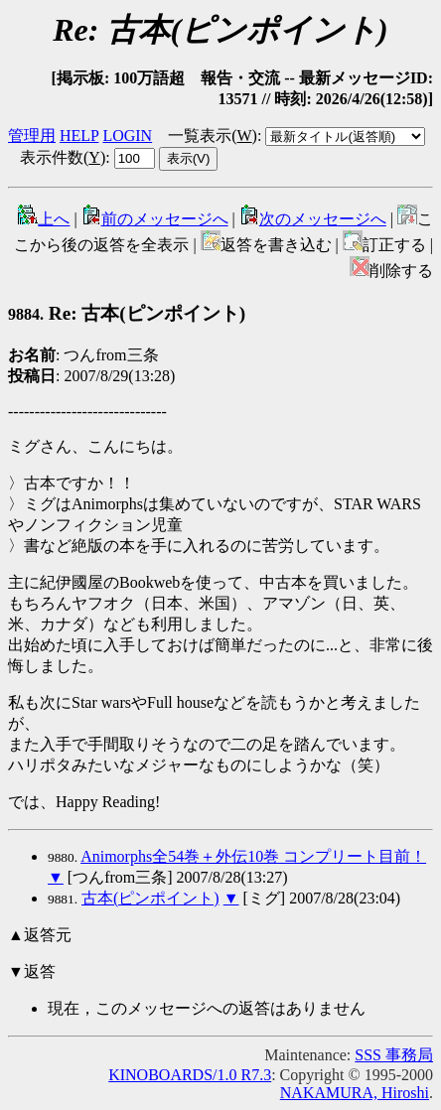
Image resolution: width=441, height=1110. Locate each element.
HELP (79, 135)
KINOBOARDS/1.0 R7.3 (189, 1074)
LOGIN (127, 135)
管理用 (32, 135)
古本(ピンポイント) (150, 898)
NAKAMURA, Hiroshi (354, 1092)
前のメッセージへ (154, 218)
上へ (44, 218)
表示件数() (62, 157)
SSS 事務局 (394, 1054)
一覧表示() (212, 135)
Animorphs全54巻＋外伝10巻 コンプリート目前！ (253, 856)
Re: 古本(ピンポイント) (126, 313)
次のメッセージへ (312, 218)
